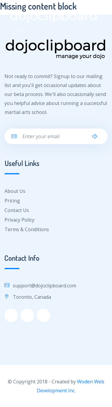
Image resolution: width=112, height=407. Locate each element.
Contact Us (16, 210)
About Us (14, 191)
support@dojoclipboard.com (44, 285)
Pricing (12, 200)
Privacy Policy (19, 220)
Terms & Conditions (26, 229)
